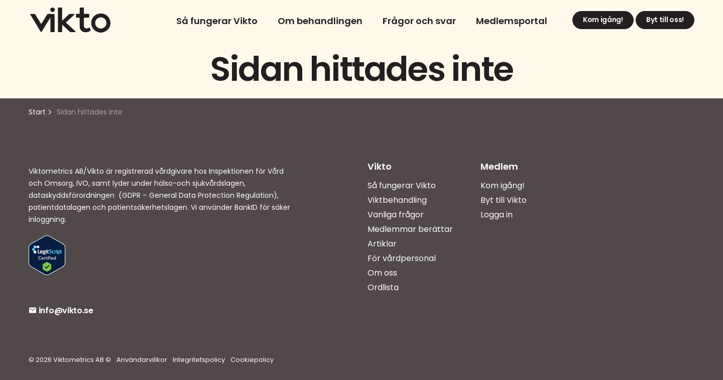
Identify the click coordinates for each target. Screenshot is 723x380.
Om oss (382, 273)
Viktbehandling (397, 200)
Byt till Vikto (503, 200)
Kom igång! (603, 20)
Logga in (496, 214)
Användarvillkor (141, 359)
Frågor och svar (419, 21)
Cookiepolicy (252, 359)
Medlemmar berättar (410, 229)
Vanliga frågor (396, 214)
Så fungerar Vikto (217, 21)
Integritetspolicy (199, 359)
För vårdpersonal (402, 258)
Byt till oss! (665, 20)
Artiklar (382, 243)
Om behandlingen (320, 21)
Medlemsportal (511, 21)
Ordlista (383, 287)
